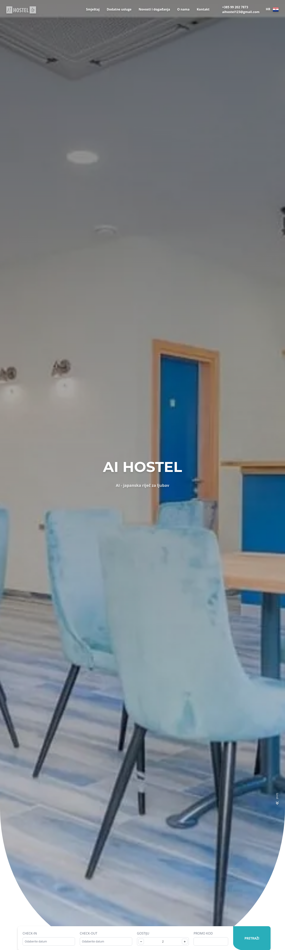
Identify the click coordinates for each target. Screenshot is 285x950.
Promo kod (203, 933)
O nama (183, 9)
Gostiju (143, 933)
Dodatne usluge (119, 9)
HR (272, 9)
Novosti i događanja (154, 9)
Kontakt (203, 9)
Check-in (30, 933)
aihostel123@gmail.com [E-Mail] (240, 12)
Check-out (88, 933)
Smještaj (93, 9)
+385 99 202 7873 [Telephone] (235, 7)
